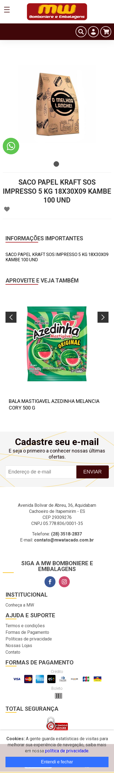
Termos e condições (25, 625)
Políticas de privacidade (28, 639)
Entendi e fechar (57, 761)
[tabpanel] (57, 104)
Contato (12, 652)
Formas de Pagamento (27, 632)
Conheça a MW (19, 605)
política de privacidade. (67, 750)
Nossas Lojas (18, 645)
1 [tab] (56, 164)
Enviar (92, 472)
